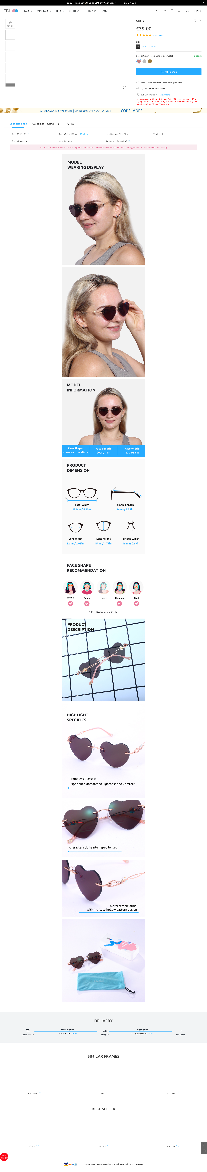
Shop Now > (130, 2)
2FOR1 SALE (75, 10)
